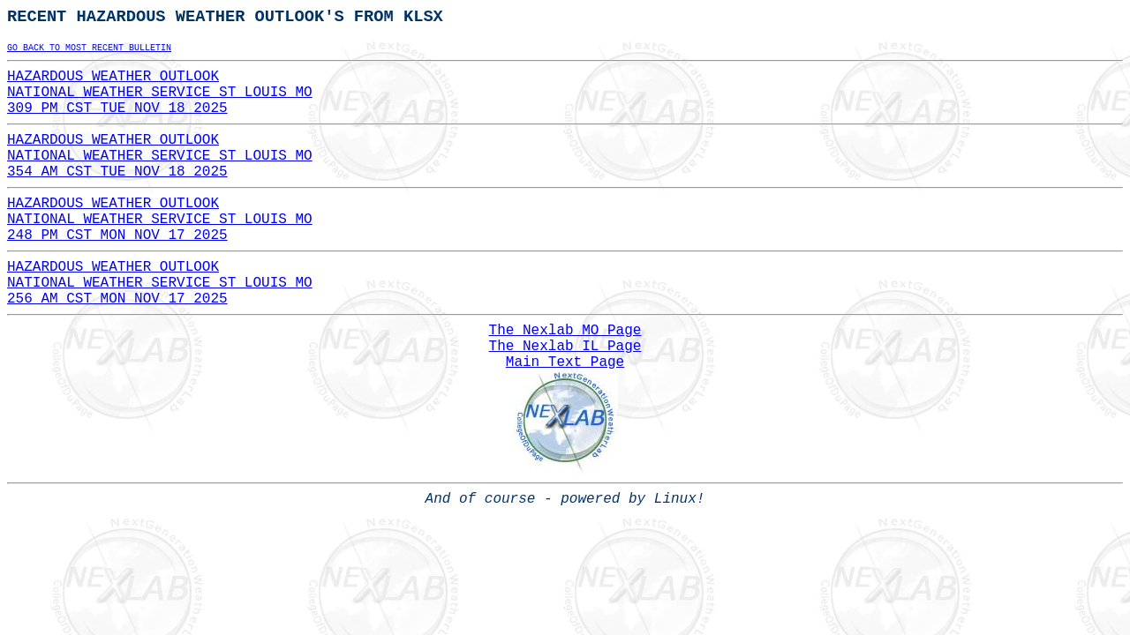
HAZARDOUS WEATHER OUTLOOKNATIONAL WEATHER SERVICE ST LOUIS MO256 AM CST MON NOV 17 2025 (160, 283)
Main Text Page (565, 362)
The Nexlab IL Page (565, 347)
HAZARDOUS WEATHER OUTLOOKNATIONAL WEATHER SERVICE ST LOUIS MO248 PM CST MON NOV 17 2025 (160, 219)
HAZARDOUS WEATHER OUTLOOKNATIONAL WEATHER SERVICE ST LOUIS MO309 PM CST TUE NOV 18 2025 (160, 92)
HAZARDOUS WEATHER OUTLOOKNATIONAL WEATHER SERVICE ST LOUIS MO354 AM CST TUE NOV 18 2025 (160, 156)
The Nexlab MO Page (565, 331)
